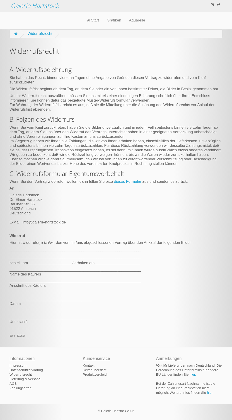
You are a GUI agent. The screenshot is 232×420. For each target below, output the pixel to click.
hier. (193, 374)
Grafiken (114, 20)
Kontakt (88, 365)
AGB (13, 383)
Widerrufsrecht (40, 33)
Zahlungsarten (20, 388)
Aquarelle (137, 20)
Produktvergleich (95, 374)
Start (93, 20)
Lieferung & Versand (25, 379)
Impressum (18, 365)
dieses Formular (128, 181)
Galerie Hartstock (35, 5)
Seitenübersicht (94, 370)
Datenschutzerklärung (26, 370)
